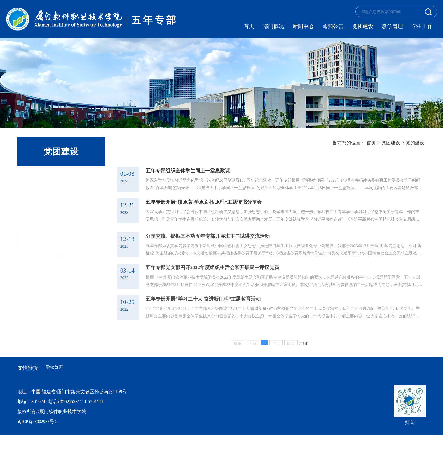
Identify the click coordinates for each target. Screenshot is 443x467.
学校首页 (55, 400)
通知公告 (332, 26)
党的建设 (60, 178)
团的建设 (60, 197)
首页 (249, 26)
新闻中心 (303, 26)
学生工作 (422, 26)
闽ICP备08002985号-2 (39, 453)
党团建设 (362, 26)
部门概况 (273, 26)
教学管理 (392, 26)
